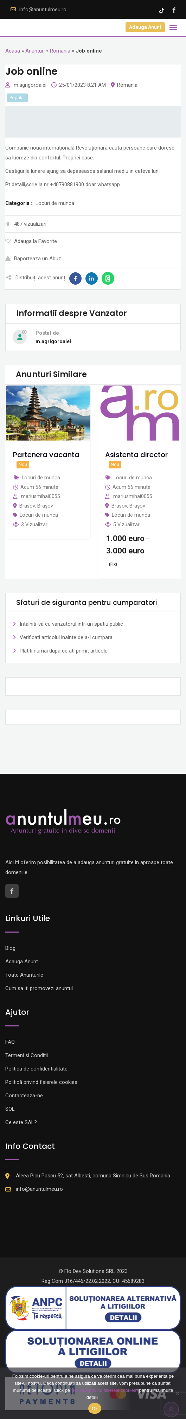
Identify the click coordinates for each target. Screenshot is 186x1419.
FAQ (10, 1042)
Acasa (12, 51)
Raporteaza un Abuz (33, 258)
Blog (10, 948)
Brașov (45, 506)
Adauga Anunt (145, 27)
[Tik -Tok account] (162, 10)
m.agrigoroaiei (31, 85)
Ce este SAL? (21, 1122)
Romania (60, 51)
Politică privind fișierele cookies (41, 1082)
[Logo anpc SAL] (93, 1307)
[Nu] (177, 1393)
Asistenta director (136, 455)
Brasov (27, 506)
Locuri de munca (39, 515)
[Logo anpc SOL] (93, 1351)
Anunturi (35, 51)
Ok (95, 1408)
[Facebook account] (173, 10)
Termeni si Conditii (26, 1055)
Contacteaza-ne (24, 1095)
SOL (10, 1109)
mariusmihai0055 (40, 496)
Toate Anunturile (24, 975)
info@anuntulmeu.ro (42, 9)
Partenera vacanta (46, 455)
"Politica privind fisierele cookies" (104, 1390)
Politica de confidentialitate (36, 1069)
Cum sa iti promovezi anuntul (39, 988)
